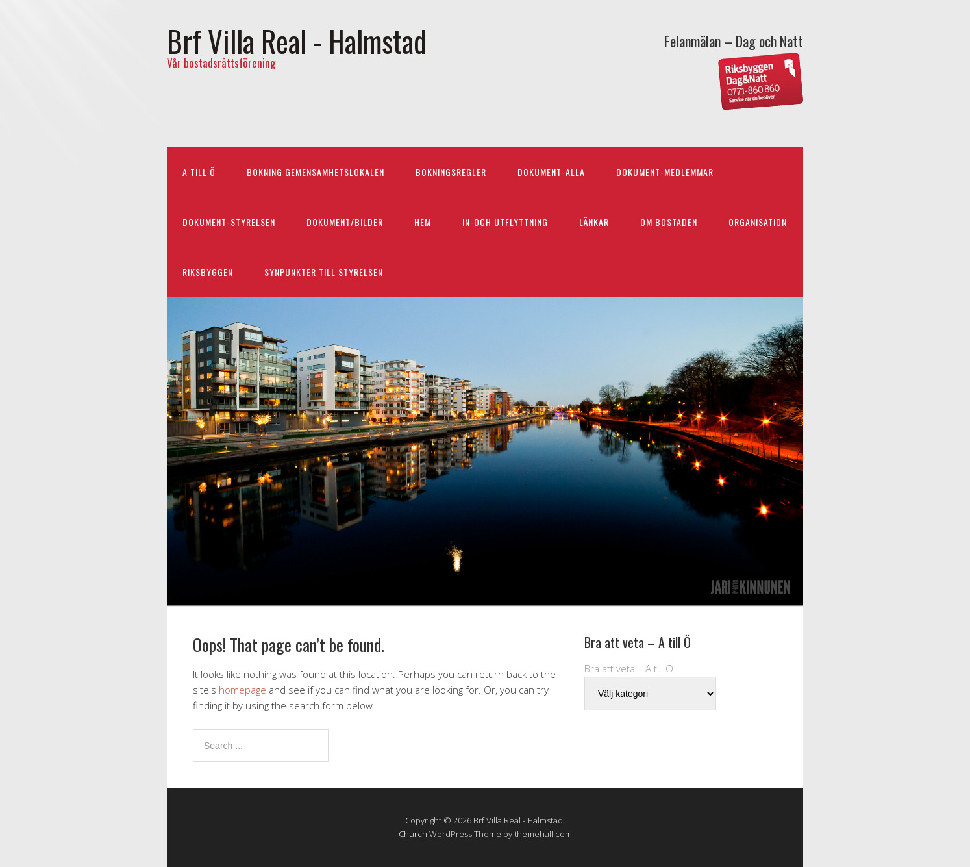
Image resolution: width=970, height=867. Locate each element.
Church (413, 834)
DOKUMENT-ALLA (551, 172)
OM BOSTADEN (668, 222)
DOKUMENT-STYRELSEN (228, 222)
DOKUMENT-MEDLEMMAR (665, 172)
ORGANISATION (757, 222)
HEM (422, 222)
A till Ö (199, 172)
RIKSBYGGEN (207, 272)
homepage (242, 689)
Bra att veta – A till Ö (628, 668)
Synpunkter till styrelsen (323, 272)
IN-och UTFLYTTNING (505, 222)
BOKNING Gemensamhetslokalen (315, 172)
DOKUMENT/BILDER (344, 222)
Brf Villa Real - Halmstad (297, 40)
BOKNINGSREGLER (451, 172)
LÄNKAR (594, 222)
